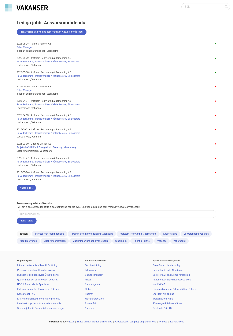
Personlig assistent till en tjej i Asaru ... (37, 270)
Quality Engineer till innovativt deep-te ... (38, 279)
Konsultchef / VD (26, 294)
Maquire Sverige (28, 240)
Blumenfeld (91, 303)
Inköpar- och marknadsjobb (49, 233)
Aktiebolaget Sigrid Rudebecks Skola (172, 279)
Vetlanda (162, 240)
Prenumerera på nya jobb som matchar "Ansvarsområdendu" (51, 31)
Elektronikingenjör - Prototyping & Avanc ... (39, 289)
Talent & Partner (141, 240)
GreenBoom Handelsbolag (167, 265)
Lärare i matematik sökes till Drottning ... (38, 265)
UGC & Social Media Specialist (33, 284)
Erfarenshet (91, 270)
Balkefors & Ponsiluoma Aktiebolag (171, 274)
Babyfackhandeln (94, 274)
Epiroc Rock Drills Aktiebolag (168, 270)
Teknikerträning (93, 265)
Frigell (88, 279)
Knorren (89, 294)
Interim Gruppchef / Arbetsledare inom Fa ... (40, 303)
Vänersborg (179, 240)
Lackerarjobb (170, 233)
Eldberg (89, 289)
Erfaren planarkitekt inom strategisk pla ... (39, 298)
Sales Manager (24, 47)
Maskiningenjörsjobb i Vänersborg (90, 240)
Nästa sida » (26, 187)
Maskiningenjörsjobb (55, 240)
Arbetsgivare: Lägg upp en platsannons (135, 321)
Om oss (163, 321)
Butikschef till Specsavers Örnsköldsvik (38, 274)
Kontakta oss (177, 321)
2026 (71, 321)
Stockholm (121, 240)
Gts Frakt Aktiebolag (163, 294)
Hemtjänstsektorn (94, 298)
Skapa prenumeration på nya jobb (94, 321)
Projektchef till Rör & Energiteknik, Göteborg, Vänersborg (46, 147)
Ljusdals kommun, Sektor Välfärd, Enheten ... (176, 289)
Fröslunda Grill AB (162, 308)
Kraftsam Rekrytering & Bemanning (138, 233)
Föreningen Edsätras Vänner (167, 303)
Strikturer (90, 308)
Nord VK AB (159, 284)
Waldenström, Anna (163, 298)
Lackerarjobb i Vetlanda (196, 233)
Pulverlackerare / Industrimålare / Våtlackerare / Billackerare (48, 61)
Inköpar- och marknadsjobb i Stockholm (92, 233)
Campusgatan (92, 284)
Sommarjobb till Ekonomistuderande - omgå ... (41, 308)
